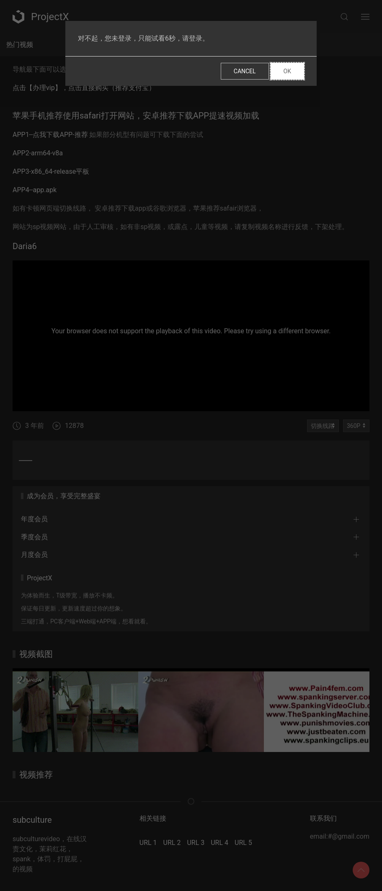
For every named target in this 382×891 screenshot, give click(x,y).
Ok (287, 71)
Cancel (245, 71)
